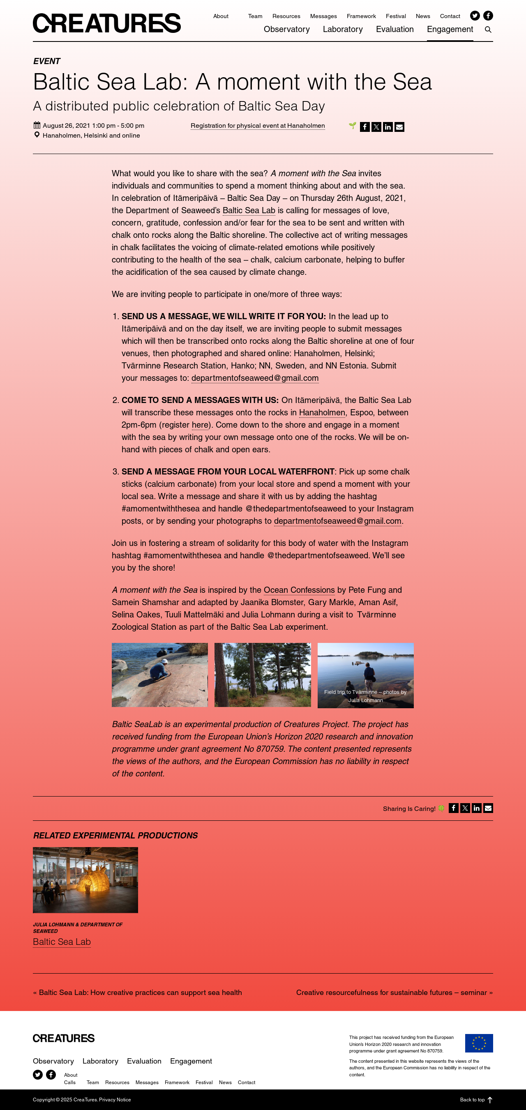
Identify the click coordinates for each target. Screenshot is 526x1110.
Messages (323, 16)
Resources (286, 16)
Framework (361, 16)
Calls (70, 1082)
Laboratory (343, 29)
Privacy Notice (115, 1100)
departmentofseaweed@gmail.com (255, 378)
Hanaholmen (322, 412)
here (200, 425)
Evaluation (395, 29)
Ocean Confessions (299, 590)
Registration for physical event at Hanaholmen (258, 125)
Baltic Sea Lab (249, 210)
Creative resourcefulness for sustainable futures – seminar (391, 992)
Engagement (450, 29)
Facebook (488, 16)
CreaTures (107, 23)
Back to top (476, 1100)
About (220, 16)
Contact (450, 16)
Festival (396, 16)
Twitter (475, 16)
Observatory (287, 29)
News (423, 16)
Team (255, 16)
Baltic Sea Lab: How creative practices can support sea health (140, 992)
